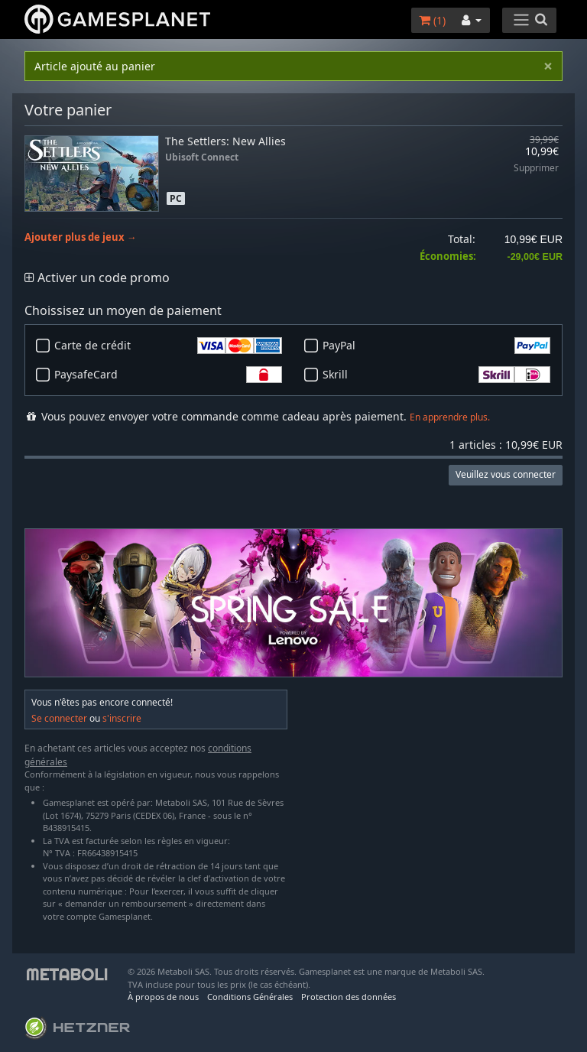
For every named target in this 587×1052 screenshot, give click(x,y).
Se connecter (59, 718)
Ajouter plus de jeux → (80, 237)
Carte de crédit (168, 345)
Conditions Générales (250, 996)
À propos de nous (163, 996)
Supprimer (536, 169)
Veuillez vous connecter (506, 474)
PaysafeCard (168, 374)
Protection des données (348, 996)
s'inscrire (121, 718)
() (432, 20)
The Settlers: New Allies (225, 141)
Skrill (436, 374)
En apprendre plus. (450, 417)
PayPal (436, 345)
